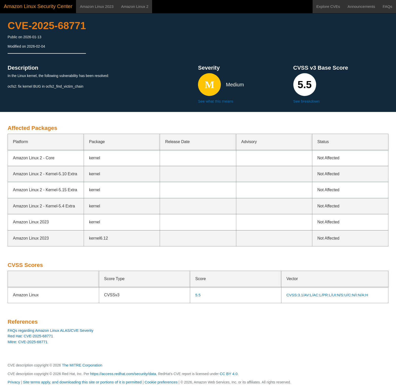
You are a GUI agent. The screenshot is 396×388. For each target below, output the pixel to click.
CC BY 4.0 (229, 374)
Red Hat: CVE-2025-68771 (30, 336)
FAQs (387, 6)
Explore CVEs (328, 6)
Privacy (14, 382)
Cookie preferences (161, 382)
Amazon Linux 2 (135, 6)
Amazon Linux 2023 (97, 6)
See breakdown (306, 101)
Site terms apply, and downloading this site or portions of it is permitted (82, 382)
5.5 (198, 295)
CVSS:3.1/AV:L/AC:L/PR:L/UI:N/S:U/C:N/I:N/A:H (327, 295)
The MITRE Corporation (82, 365)
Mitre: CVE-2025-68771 (28, 342)
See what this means (215, 101)
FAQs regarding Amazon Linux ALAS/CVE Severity (51, 330)
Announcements (361, 6)
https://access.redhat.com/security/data (123, 374)
